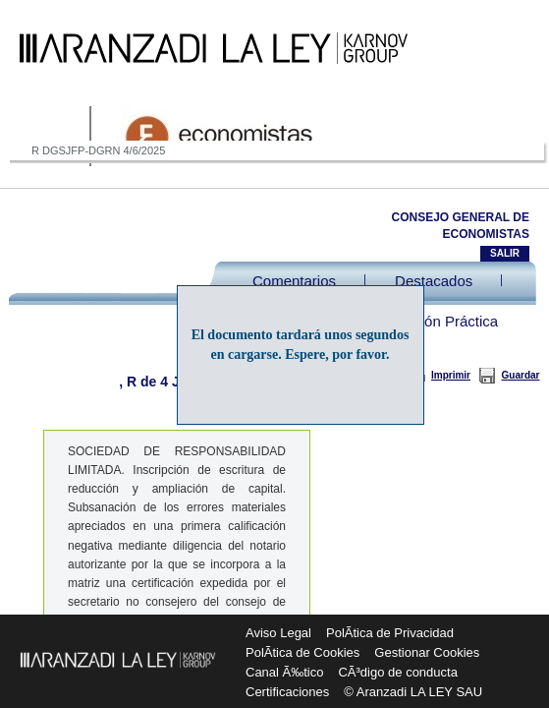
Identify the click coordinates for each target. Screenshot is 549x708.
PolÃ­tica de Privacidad (390, 632)
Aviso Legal (278, 632)
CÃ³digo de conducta (397, 672)
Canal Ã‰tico (284, 672)
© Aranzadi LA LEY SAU (413, 691)
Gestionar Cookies (426, 652)
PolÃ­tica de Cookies (302, 652)
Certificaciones (287, 691)
